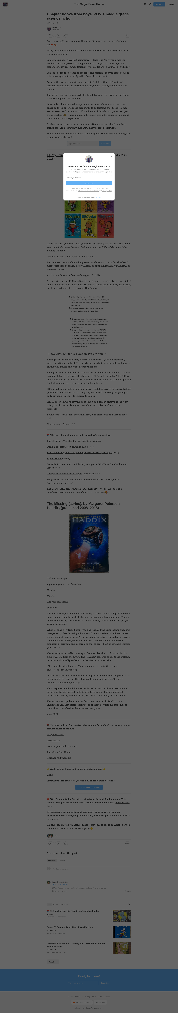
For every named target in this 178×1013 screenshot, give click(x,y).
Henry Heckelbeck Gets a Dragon (64, 473)
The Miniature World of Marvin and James (70, 440)
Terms (94, 996)
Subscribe (159, 4)
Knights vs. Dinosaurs (59, 757)
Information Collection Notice (88, 191)
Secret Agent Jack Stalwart (62, 746)
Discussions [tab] (64, 904)
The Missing (57, 504)
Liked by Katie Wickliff (60, 885)
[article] (89, 916)
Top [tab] (49, 904)
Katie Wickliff (57, 27)
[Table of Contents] (2, 506)
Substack (78, 1008)
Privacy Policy (107, 191)
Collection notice (103, 996)
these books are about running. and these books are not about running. (76, 945)
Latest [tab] (55, 904)
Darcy (54, 882)
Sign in (171, 4)
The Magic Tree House (59, 752)
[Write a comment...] (91, 872)
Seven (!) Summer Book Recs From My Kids (70, 927)
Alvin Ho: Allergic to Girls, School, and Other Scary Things (79, 452)
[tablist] (56, 860)
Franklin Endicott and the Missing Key (69, 464)
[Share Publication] (150, 4)
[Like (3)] (50, 35)
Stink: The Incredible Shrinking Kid (66, 446)
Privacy (87, 996)
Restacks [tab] (62, 861)
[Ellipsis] (130, 882)
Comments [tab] (52, 861)
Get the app (100, 1002)
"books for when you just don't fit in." (109, 66)
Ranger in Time (55, 734)
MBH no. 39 (51, 930)
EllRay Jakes (56, 155)
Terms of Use (100, 188)
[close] (111, 156)
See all (53, 962)
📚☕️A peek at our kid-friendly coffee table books (73, 911)
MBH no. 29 (51, 949)
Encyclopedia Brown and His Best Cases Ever (71, 479)
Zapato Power (54, 458)
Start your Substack (82, 1002)
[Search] (145, 4)
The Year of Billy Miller (60, 488)
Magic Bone (53, 740)
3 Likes (57, 836)
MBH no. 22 (51, 914)
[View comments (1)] (58, 35)
